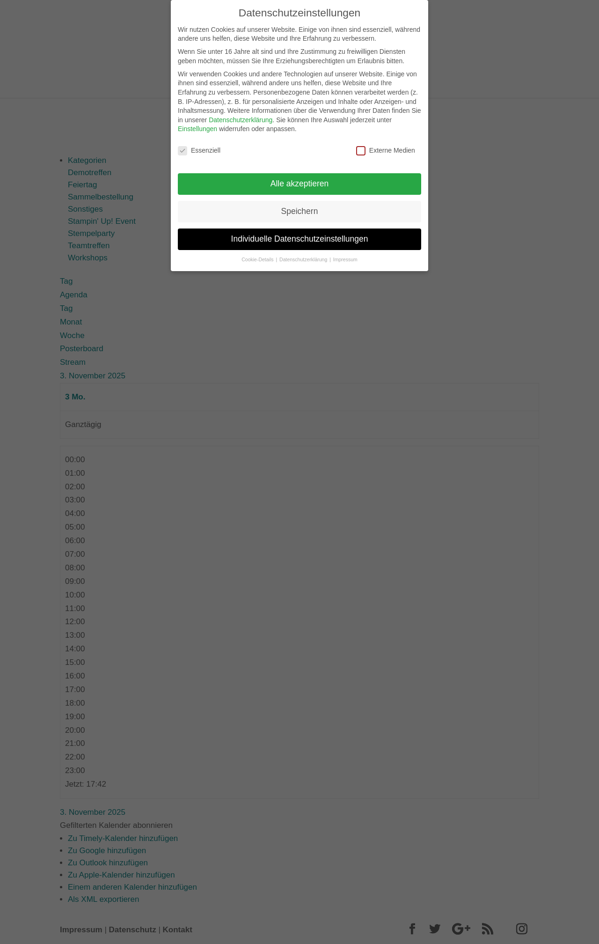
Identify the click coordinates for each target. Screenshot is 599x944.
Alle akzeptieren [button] (299, 178)
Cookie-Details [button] (258, 254)
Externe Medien (385, 145)
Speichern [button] (299, 205)
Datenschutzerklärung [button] (304, 254)
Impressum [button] (345, 254)
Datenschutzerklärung (240, 114)
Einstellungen (197, 123)
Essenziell (199, 145)
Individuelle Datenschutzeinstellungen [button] (299, 233)
